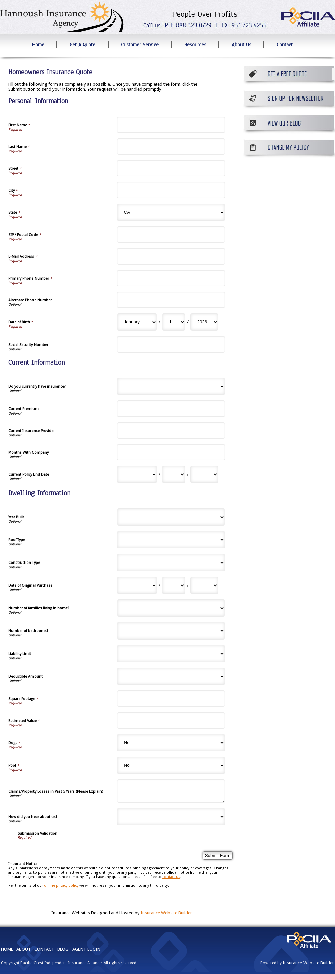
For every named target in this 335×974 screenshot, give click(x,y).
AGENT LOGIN (86, 949)
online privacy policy (61, 885)
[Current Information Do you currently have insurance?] (171, 386)
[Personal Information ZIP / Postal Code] (171, 234)
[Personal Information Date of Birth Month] (137, 322)
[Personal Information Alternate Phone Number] (171, 300)
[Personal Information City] (171, 190)
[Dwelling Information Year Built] (171, 517)
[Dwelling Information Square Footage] (171, 698)
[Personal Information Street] (171, 168)
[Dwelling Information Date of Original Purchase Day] (173, 585)
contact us (171, 877)
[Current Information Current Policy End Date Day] (173, 474)
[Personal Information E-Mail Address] (171, 256)
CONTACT (44, 949)
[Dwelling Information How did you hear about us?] (171, 816)
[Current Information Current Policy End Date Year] (204, 474)
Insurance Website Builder (166, 912)
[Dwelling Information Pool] (171, 765)
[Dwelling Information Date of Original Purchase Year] (204, 585)
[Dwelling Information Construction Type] (171, 562)
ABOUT (23, 949)
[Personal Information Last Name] (171, 146)
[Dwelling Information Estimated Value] (171, 720)
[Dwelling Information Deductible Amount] (171, 676)
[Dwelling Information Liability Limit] (171, 653)
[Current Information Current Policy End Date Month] (137, 474)
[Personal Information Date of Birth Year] (204, 322)
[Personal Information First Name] (171, 125)
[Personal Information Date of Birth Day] (173, 322)
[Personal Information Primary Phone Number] (171, 278)
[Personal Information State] (171, 212)
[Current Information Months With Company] (171, 452)
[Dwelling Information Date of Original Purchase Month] (137, 585)
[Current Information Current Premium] (171, 408)
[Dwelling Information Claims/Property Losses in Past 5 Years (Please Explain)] (171, 791)
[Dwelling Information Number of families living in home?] (171, 608)
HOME (7, 949)
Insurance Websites (70, 912)
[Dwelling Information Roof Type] (171, 539)
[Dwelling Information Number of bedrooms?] (171, 631)
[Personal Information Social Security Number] (171, 344)
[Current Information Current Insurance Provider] (171, 430)
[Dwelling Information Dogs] (171, 742)
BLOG (62, 949)
